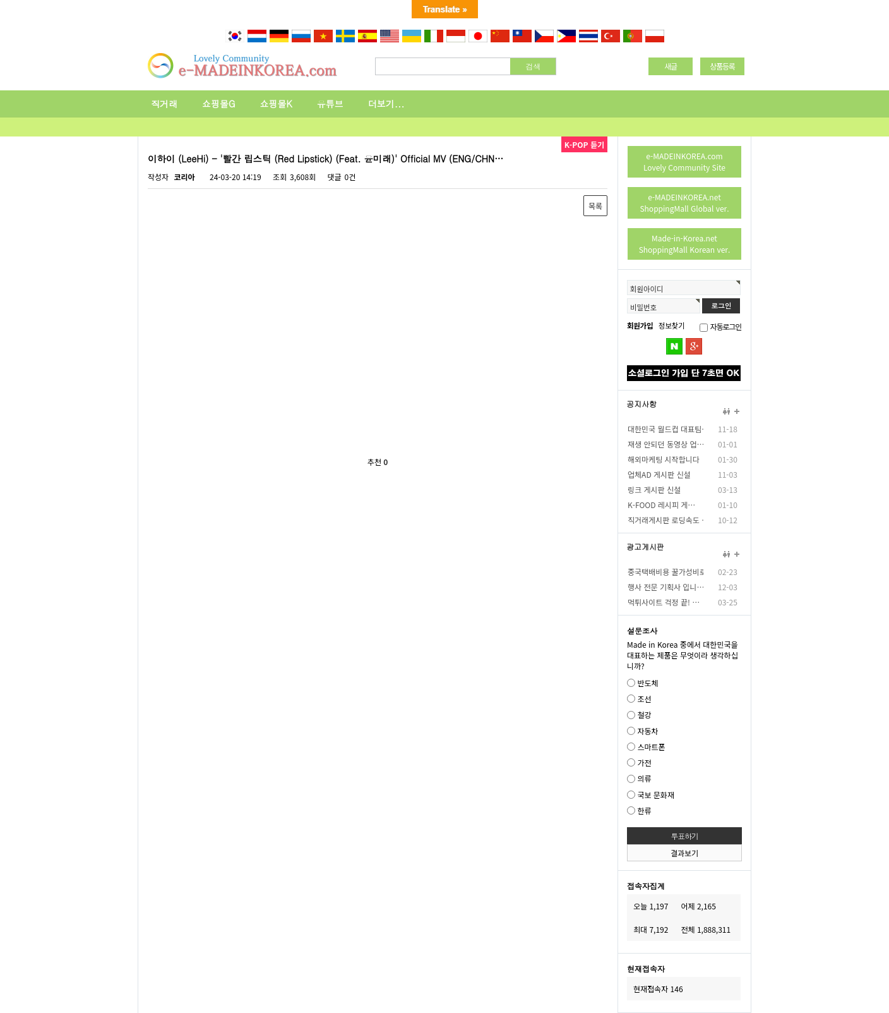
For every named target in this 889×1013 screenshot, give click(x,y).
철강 (644, 715)
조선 (644, 698)
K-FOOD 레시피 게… (661, 504)
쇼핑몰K (276, 103)
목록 (595, 205)
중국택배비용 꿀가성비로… (665, 571)
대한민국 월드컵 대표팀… (665, 428)
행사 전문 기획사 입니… (665, 586)
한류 (644, 810)
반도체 (647, 682)
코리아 (184, 176)
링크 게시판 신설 (654, 489)
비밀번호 (643, 307)
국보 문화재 (655, 794)
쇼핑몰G (219, 103)
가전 (644, 762)
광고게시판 (645, 546)
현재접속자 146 (658, 988)
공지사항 (641, 403)
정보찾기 (671, 325)
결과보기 (684, 852)
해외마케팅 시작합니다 (664, 459)
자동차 (647, 730)
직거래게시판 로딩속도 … (665, 519)
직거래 (164, 103)
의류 (644, 778)
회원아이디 (646, 289)
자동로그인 (725, 326)
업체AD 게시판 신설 (659, 474)
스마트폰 (651, 746)
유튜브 (330, 103)
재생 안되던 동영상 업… (665, 444)
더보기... (386, 103)
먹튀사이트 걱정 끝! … (664, 602)
